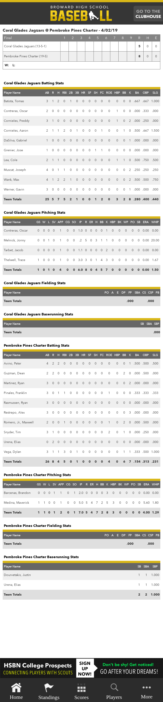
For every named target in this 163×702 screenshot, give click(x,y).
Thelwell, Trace (14, 260)
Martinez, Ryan (14, 383)
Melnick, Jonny (14, 240)
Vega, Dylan (12, 452)
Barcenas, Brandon (17, 493)
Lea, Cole (10, 160)
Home (16, 691)
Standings (49, 691)
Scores (81, 691)
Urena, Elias (12, 442)
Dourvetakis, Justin (17, 575)
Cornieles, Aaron (16, 130)
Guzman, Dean (14, 373)
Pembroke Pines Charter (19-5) (25, 56)
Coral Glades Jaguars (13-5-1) (25, 46)
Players (114, 690)
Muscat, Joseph (15, 170)
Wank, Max (11, 180)
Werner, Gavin (14, 189)
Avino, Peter (12, 363)
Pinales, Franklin (15, 393)
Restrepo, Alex (14, 412)
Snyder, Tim (12, 432)
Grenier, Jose (13, 150)
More (147, 691)
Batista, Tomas (14, 101)
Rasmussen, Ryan (16, 403)
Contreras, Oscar (16, 111)
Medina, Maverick (16, 503)
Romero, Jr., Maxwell (19, 422)
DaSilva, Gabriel (15, 140)
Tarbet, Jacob (13, 250)
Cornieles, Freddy (16, 121)
